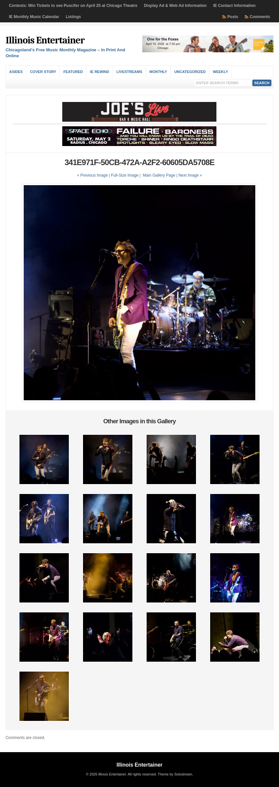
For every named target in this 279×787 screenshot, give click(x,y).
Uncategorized (190, 72)
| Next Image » (189, 175)
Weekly (220, 72)
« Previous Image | (94, 175)
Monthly (158, 72)
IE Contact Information (234, 5)
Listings (73, 16)
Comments (260, 16)
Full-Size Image (124, 175)
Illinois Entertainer (45, 40)
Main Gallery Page (159, 175)
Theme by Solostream (175, 774)
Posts (232, 16)
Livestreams (129, 72)
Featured (73, 72)
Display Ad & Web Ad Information (175, 5)
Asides (16, 72)
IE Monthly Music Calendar (34, 16)
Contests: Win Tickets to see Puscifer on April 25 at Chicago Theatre (73, 5)
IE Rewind (99, 72)
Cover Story (43, 72)
